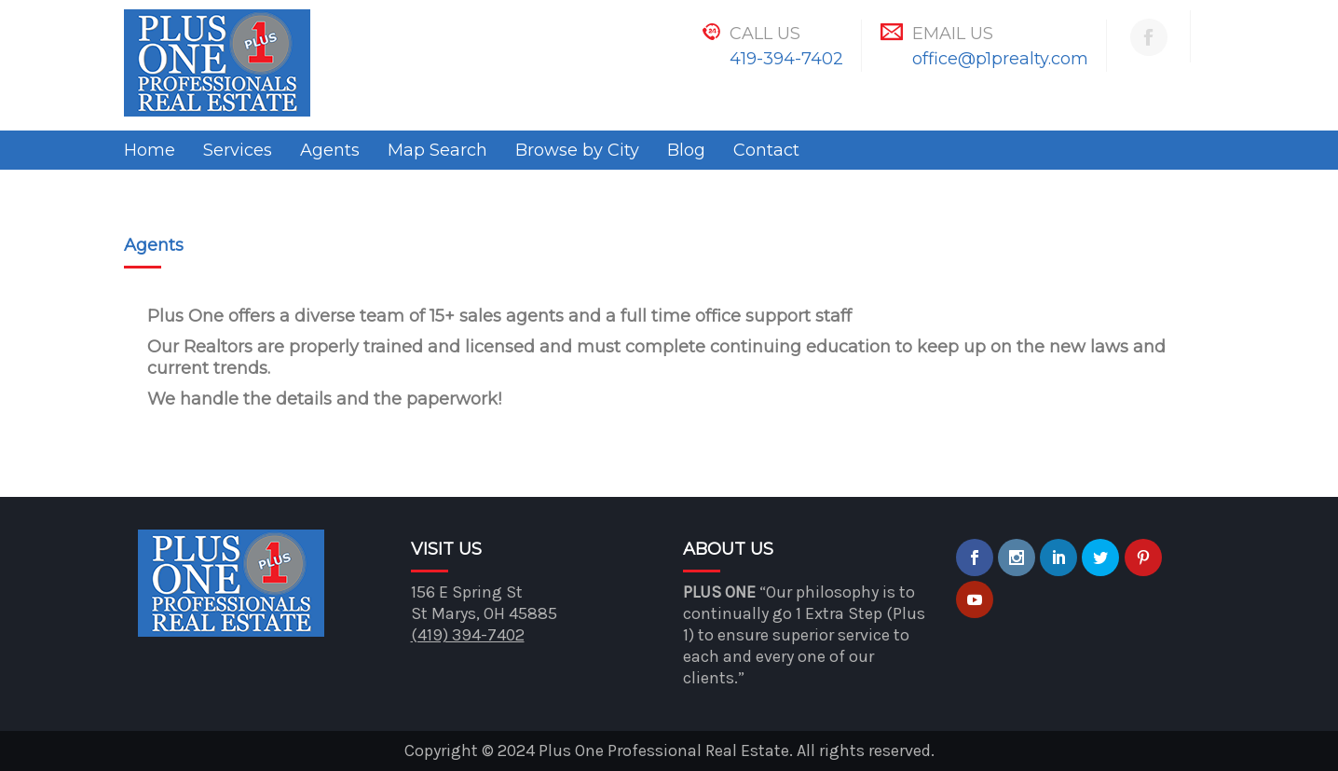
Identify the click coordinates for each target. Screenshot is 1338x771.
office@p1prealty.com (1000, 58)
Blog (686, 150)
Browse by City (577, 150)
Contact (766, 150)
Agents (330, 150)
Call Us (765, 33)
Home (149, 150)
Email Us (952, 33)
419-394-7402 (786, 58)
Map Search (437, 150)
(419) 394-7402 (468, 635)
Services (237, 150)
